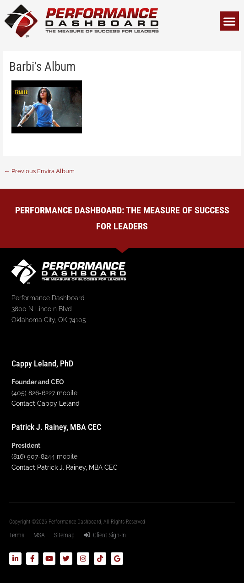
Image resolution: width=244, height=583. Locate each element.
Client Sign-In (105, 535)
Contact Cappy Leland (45, 403)
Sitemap (64, 535)
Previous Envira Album (39, 171)
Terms (16, 535)
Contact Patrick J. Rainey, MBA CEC (64, 467)
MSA (39, 535)
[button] (229, 21)
